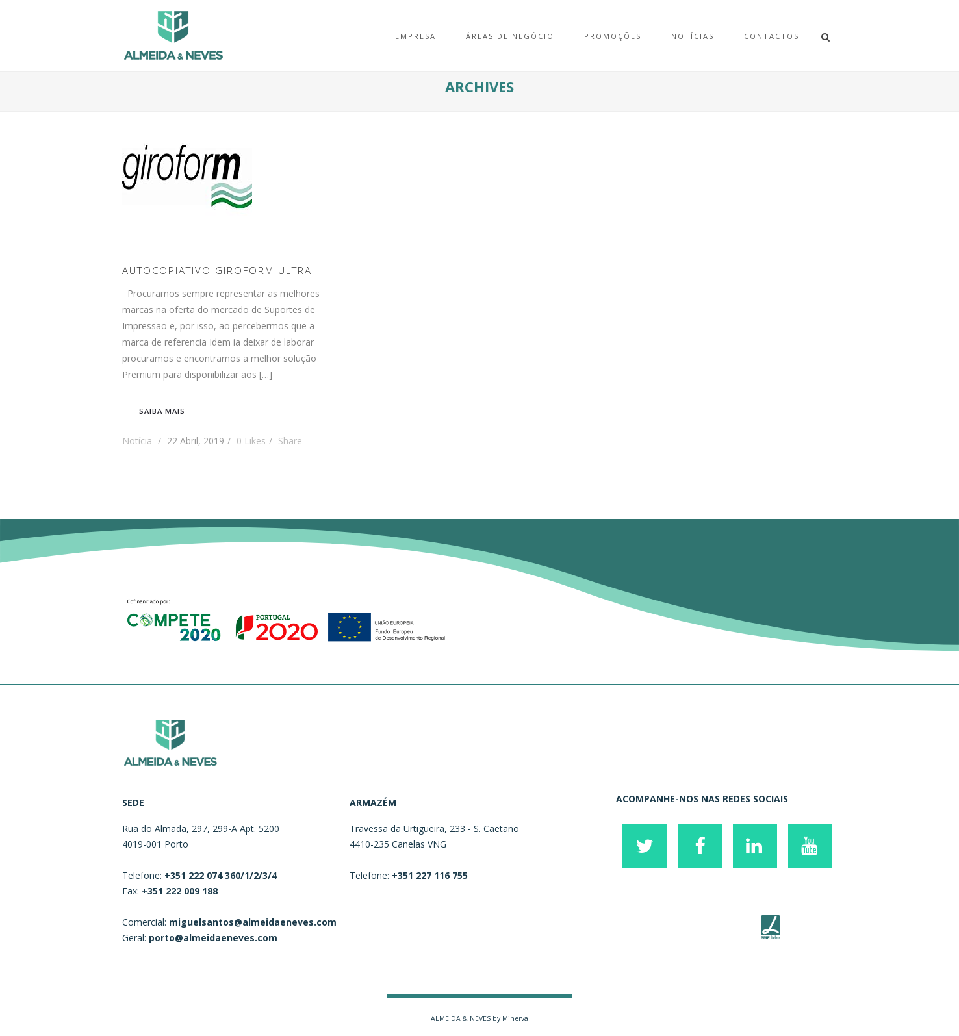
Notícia (137, 441)
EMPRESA (415, 36)
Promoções (612, 36)
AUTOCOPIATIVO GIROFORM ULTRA (217, 270)
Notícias (692, 36)
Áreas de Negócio (510, 36)
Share (290, 441)
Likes (251, 441)
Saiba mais (162, 411)
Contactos (771, 36)
